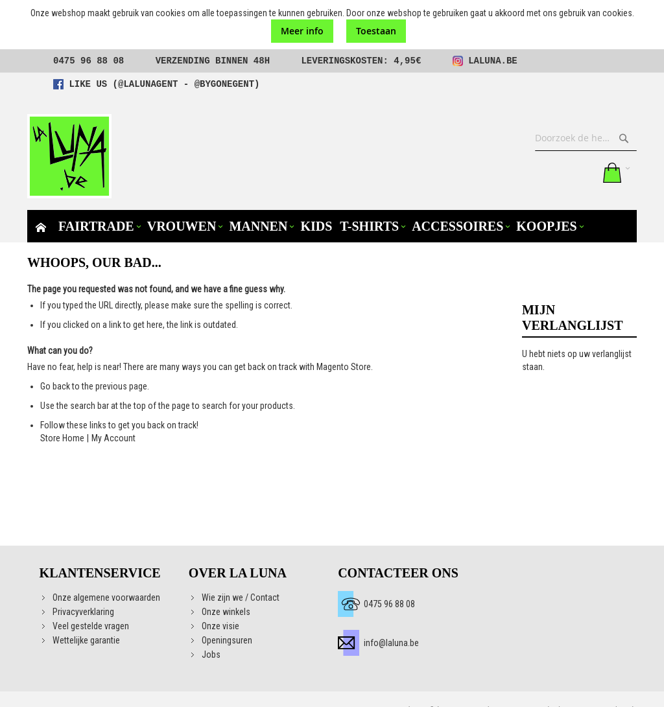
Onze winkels (226, 612)
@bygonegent (224, 84)
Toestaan (376, 31)
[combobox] (586, 138)
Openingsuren (227, 640)
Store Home (62, 438)
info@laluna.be (391, 643)
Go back (55, 386)
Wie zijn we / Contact (240, 597)
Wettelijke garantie (86, 640)
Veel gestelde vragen (91, 626)
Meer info (302, 31)
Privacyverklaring (83, 612)
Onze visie (220, 626)
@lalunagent (148, 84)
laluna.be (492, 61)
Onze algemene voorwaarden (106, 597)
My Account (113, 438)
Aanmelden (583, 172)
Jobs (211, 654)
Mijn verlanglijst (556, 172)
